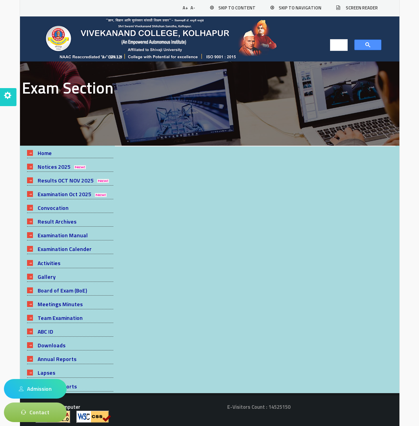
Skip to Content (237, 8)
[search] (336, 45)
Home (45, 153)
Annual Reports (57, 353)
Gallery (47, 273)
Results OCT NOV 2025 (66, 179)
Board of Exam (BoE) (63, 286)
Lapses (46, 367)
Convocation (53, 206)
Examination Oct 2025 (65, 193)
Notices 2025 (54, 166)
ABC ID (45, 326)
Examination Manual (63, 233)
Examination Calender (65, 246)
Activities (49, 260)
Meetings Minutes (60, 300)
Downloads (51, 340)
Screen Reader (362, 8)
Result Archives (57, 219)
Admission (35, 389)
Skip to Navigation (300, 8)
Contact (35, 412)
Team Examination (61, 313)
